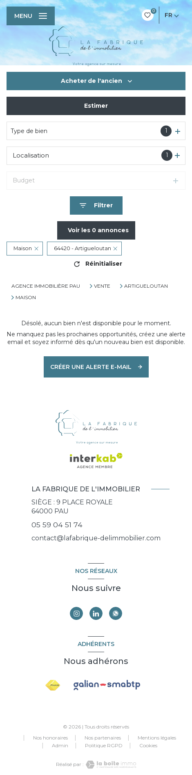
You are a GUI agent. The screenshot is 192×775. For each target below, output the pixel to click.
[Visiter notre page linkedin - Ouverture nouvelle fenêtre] (96, 613)
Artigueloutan (146, 286)
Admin (60, 745)
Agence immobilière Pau (45, 286)
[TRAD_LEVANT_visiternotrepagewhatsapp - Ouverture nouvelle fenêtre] (115, 613)
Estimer (96, 105)
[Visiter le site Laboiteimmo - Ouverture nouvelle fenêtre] (110, 764)
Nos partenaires (103, 738)
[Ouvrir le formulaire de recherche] (96, 205)
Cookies (148, 745)
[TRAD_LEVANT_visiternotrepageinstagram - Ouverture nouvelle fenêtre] (76, 613)
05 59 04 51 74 (57, 524)
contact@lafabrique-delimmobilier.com (96, 538)
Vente (102, 286)
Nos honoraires (50, 738)
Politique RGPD (104, 745)
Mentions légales (157, 738)
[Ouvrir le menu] (31, 16)
